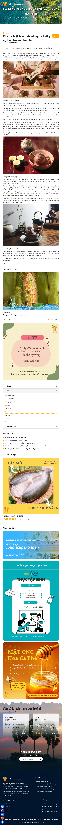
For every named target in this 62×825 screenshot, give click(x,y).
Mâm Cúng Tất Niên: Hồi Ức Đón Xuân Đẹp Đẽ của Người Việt (21, 449)
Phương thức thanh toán (42, 781)
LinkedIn (46, 48)
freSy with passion (11, 395)
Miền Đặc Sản (10, 426)
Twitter (40, 48)
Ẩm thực (8, 386)
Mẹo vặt (8, 411)
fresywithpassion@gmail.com (51, 811)
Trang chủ (8, 18)
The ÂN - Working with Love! (11, 804)
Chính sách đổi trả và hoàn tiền (43, 786)
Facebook (34, 48)
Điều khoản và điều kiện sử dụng (44, 789)
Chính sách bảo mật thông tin (43, 791)
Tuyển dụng (6, 806)
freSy (7, 390)
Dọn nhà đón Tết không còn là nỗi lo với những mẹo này (19, 443)
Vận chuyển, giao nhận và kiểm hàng (45, 784)
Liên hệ (5, 814)
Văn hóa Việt (9, 415)
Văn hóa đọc (9, 418)
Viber (50, 48)
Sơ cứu (8, 405)
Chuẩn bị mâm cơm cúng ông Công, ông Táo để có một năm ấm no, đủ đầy (25, 446)
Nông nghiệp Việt (10, 402)
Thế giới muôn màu (11, 421)
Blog (15, 18)
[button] (30, 322)
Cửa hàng (6, 809)
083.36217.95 (47, 809)
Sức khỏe (8, 408)
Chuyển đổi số (10, 398)
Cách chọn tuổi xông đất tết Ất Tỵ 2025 (15, 440)
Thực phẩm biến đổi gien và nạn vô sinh (14, 315)
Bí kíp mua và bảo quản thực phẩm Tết (15, 437)
